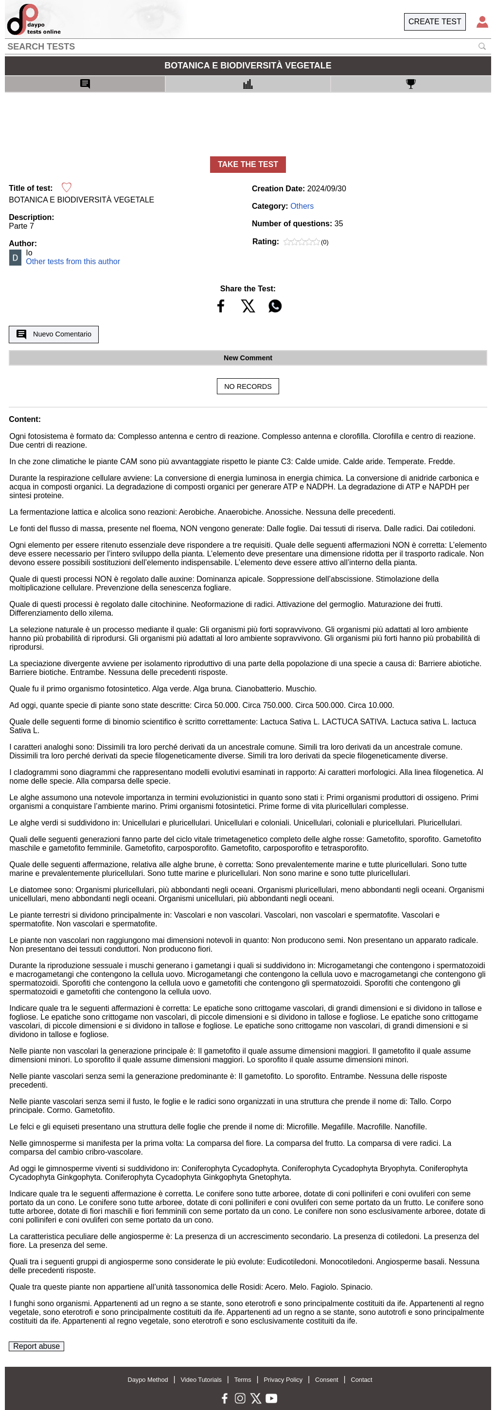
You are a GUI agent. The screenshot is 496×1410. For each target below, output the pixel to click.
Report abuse (36, 1346)
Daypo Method (147, 1379)
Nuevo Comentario (54, 334)
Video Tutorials (201, 1379)
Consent (326, 1379)
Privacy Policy (283, 1379)
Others (302, 206)
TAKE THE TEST (248, 164)
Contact (361, 1379)
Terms (242, 1379)
